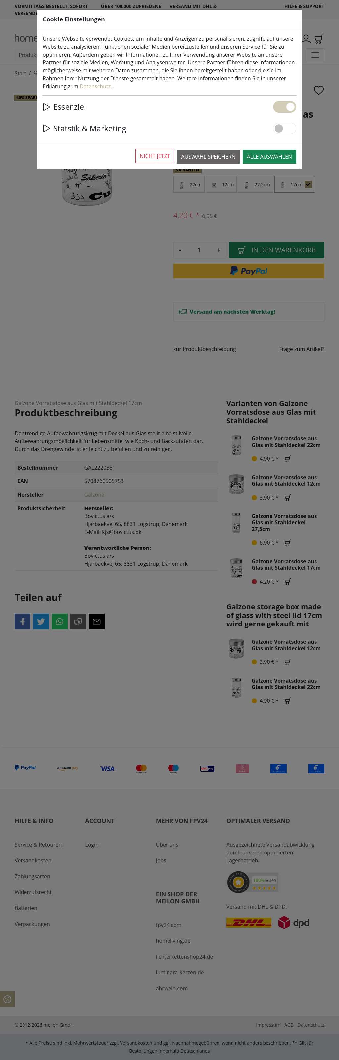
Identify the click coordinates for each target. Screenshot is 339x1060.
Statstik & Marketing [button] (84, 128)
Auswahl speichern (208, 156)
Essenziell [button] (65, 106)
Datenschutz (95, 86)
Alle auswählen (269, 156)
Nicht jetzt (155, 156)
